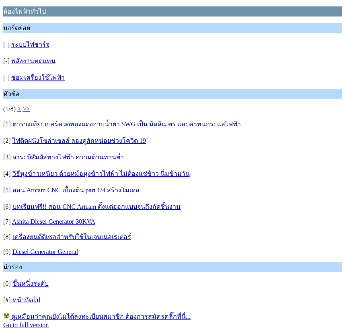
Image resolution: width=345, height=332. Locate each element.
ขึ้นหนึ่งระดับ (30, 283)
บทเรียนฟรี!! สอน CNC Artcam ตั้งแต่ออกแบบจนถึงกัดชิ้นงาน (96, 206)
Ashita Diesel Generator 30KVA (53, 221)
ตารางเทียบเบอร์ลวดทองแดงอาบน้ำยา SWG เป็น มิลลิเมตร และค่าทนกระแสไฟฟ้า (126, 124)
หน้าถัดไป (26, 300)
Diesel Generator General (45, 251)
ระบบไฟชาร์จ (30, 44)
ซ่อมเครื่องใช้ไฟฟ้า (38, 77)
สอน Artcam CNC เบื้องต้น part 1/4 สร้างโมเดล (76, 190)
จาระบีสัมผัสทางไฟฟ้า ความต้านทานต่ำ (68, 157)
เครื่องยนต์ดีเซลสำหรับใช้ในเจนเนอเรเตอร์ (71, 236)
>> (26, 108)
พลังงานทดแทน (33, 61)
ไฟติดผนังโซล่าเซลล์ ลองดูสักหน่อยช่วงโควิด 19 (79, 140)
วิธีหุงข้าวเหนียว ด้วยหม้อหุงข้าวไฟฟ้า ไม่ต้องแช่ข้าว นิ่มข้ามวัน (101, 173)
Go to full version (26, 325)
